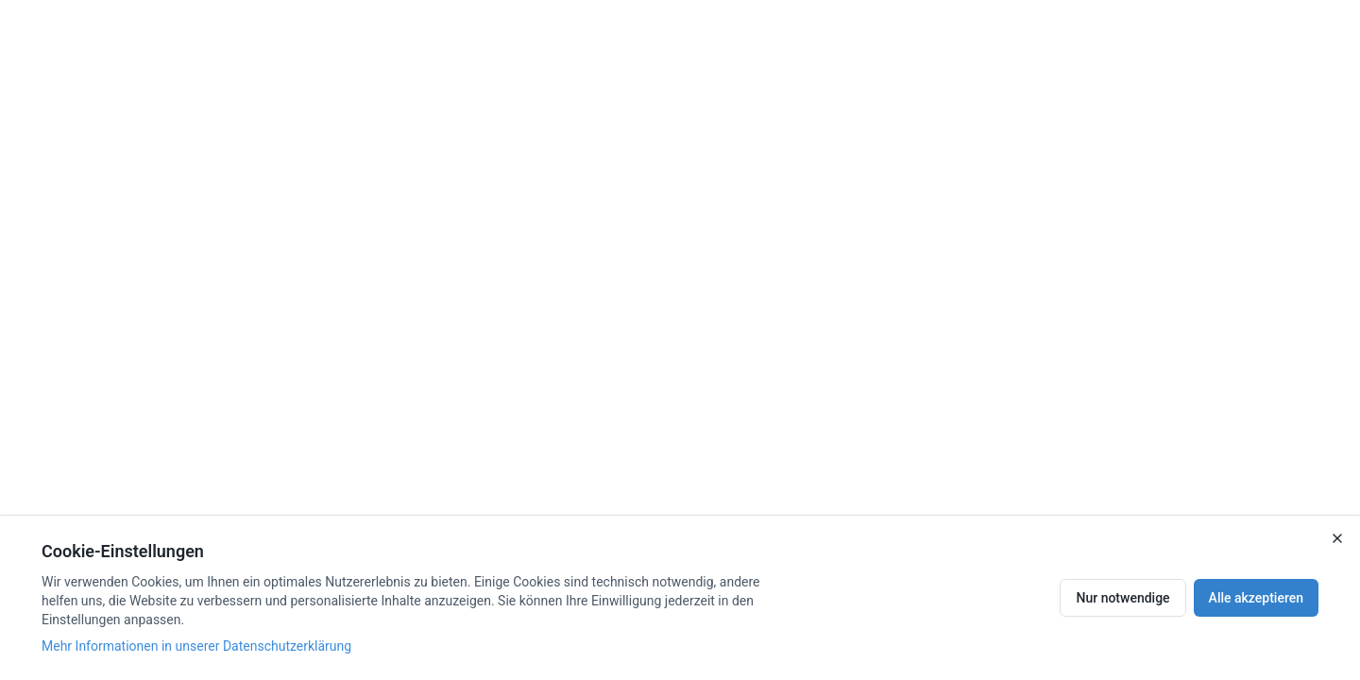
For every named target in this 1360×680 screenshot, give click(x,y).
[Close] (1337, 538)
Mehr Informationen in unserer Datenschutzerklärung (196, 646)
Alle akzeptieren (1256, 597)
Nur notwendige (1122, 597)
